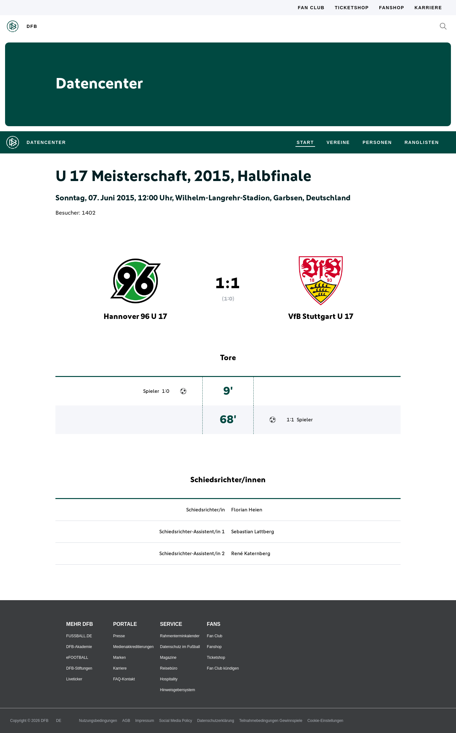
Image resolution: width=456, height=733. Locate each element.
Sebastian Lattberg (252, 531)
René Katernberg (250, 553)
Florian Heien (246, 509)
